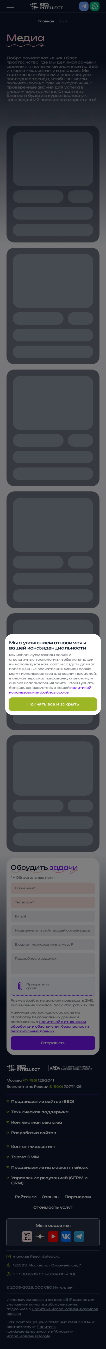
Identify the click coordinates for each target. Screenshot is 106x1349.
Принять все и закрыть (53, 704)
